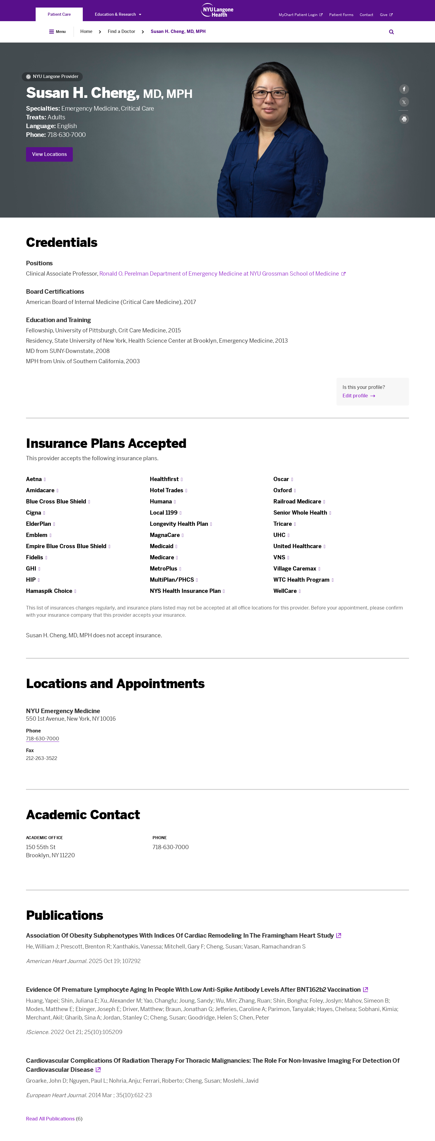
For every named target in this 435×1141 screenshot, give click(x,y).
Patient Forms (341, 15)
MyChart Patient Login (301, 15)
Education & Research (118, 14)
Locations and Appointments (115, 683)
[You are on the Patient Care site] (59, 14)
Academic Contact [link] (83, 815)
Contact (366, 15)
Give (386, 15)
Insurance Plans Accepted (106, 443)
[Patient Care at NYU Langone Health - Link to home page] (217, 10)
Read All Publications (54, 1119)
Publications (64, 915)
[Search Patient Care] (391, 32)
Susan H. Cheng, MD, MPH (178, 31)
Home (86, 31)
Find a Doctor (121, 31)
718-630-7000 (66, 134)
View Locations (49, 154)
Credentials (61, 242)
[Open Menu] (57, 31)
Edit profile (355, 396)
